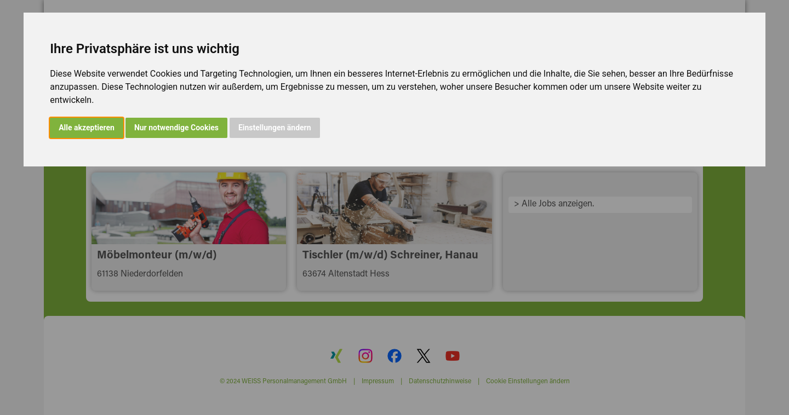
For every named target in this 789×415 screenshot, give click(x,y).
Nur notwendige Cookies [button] (176, 127)
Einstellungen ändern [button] (274, 127)
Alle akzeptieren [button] (87, 127)
